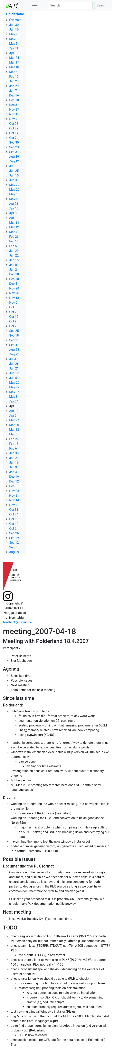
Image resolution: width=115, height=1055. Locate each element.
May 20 (14, 189)
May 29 (14, 382)
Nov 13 (14, 298)
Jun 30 (14, 25)
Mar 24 (14, 58)
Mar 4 (13, 232)
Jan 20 (14, 86)
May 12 (14, 39)
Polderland (15, 14)
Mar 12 (14, 227)
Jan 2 (13, 269)
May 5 (13, 44)
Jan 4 (13, 472)
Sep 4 (13, 345)
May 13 (14, 194)
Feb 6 (13, 448)
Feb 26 (14, 236)
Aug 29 (14, 552)
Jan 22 (14, 255)
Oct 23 (13, 312)
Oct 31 (13, 510)
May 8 (13, 397)
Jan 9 (13, 467)
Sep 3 (13, 152)
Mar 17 (14, 62)
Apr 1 (13, 53)
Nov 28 (14, 288)
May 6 (13, 199)
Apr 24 (13, 401)
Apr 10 (13, 411)
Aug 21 (14, 354)
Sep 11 (14, 340)
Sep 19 (14, 538)
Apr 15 (13, 208)
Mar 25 (14, 222)
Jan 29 (14, 251)
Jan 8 (13, 265)
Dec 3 (13, 105)
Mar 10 (14, 67)
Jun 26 (14, 364)
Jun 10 (14, 175)
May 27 (14, 185)
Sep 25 (14, 331)
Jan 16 (14, 462)
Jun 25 (14, 171)
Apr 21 (13, 48)
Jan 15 (14, 260)
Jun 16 (14, 29)
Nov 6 (13, 302)
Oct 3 (13, 528)
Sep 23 (14, 147)
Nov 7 (13, 505)
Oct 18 (13, 519)
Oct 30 (13, 307)
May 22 (14, 387)
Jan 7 (13, 91)
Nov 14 (14, 500)
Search (101, 5)
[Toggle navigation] (34, 5)
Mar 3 (13, 72)
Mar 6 (13, 434)
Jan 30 (14, 453)
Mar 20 (14, 425)
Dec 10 (14, 100)
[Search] (70, 5)
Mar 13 (14, 429)
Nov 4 (13, 119)
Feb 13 (14, 444)
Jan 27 (14, 81)
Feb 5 (13, 246)
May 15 (14, 392)
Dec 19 (14, 477)
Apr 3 (13, 415)
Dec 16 (14, 95)
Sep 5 (13, 547)
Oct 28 (13, 124)
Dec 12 (14, 481)
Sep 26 (14, 533)
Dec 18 (14, 274)
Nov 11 (14, 114)
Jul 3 (12, 359)
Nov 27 (14, 109)
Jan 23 (14, 458)
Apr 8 (13, 213)
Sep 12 (14, 542)
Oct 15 (13, 317)
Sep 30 (14, 142)
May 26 (14, 34)
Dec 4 (13, 284)
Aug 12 (14, 161)
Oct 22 (13, 128)
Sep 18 (14, 335)
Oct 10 (13, 524)
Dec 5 (13, 486)
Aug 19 (14, 156)
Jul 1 (12, 166)
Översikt (15, 20)
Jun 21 (14, 368)
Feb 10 (14, 76)
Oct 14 (13, 133)
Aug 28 (14, 349)
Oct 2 (13, 326)
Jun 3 (13, 180)
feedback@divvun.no (17, 622)
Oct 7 (13, 138)
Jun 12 (14, 373)
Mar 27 (14, 420)
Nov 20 (14, 293)
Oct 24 (13, 514)
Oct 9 (13, 321)
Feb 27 (14, 439)
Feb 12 (14, 241)
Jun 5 (13, 378)
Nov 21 (14, 495)
